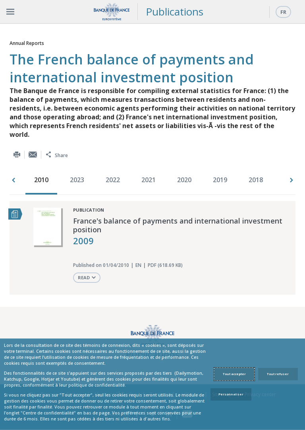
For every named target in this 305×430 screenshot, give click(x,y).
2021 (148, 179)
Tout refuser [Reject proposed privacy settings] (278, 374)
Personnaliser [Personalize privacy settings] (230, 394)
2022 (113, 179)
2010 (41, 179)
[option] (43, 181)
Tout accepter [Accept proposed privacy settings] (234, 374)
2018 (256, 179)
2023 (77, 179)
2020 (184, 179)
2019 (220, 179)
